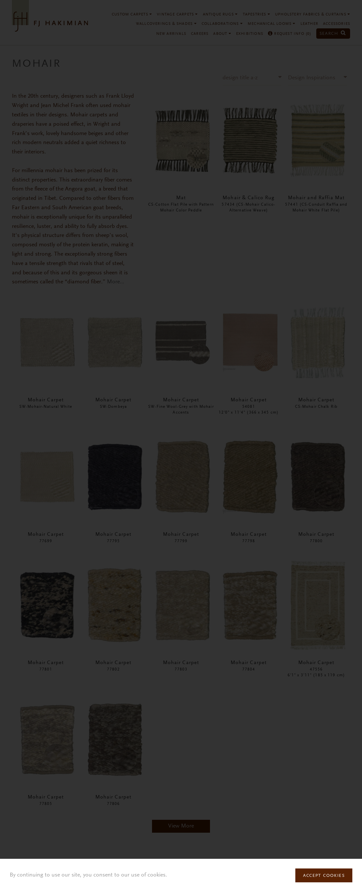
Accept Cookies (324, 876)
